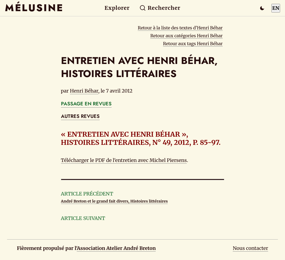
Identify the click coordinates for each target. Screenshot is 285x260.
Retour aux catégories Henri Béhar (186, 35)
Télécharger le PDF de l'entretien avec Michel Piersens (124, 160)
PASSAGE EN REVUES (86, 103)
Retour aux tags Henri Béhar (193, 43)
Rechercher (159, 8)
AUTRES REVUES (80, 116)
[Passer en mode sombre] (262, 8)
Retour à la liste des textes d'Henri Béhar (180, 27)
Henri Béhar (84, 91)
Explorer (117, 8)
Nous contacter (250, 248)
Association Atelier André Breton (116, 248)
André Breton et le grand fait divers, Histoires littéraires (114, 201)
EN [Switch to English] (275, 8)
